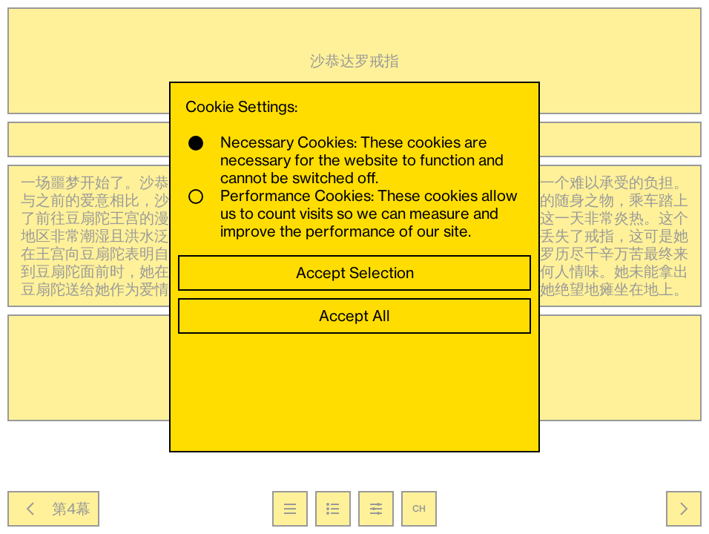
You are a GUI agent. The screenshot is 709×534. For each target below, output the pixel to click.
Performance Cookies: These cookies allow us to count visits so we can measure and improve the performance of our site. (353, 213)
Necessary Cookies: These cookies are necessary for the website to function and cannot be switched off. (346, 160)
